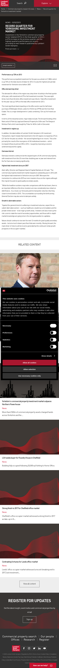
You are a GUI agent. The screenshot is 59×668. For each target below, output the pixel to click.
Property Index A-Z (26, 660)
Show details (47, 356)
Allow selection (29, 369)
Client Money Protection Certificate (33, 657)
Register (44, 639)
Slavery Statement (8, 657)
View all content (29, 584)
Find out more (12, 49)
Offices (15, 639)
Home (3, 9)
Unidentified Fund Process (13, 660)
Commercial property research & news (21, 9)
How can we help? (40, 665)
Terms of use (36, 654)
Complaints (53, 654)
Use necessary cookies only (29, 376)
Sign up (29, 619)
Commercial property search (19, 636)
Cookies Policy (45, 654)
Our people (47, 636)
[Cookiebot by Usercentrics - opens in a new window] (46, 290)
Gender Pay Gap (18, 657)
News (39, 9)
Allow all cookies (29, 363)
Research (29, 639)
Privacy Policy (36, 660)
